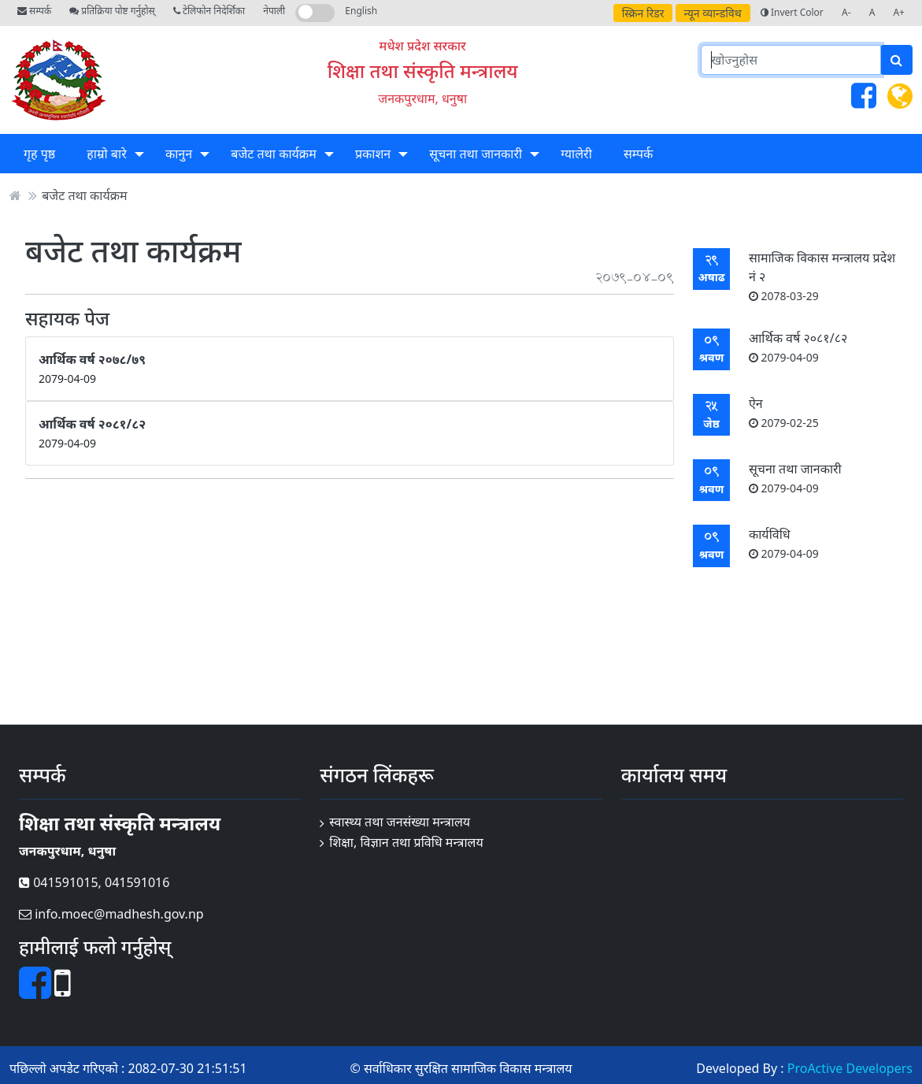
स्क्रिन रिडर (643, 13)
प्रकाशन (373, 153)
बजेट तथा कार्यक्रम (273, 153)
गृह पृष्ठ (39, 153)
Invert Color (792, 12)
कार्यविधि (784, 543)
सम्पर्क (34, 10)
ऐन (784, 412)
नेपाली (274, 10)
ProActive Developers (850, 1068)
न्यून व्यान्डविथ (713, 13)
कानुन (178, 153)
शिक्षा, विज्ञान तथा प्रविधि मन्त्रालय (406, 842)
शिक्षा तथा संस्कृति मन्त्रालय (423, 71)
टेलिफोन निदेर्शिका (209, 10)
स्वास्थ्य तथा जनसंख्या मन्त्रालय (399, 821)
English (361, 10)
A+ (899, 12)
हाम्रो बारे (106, 153)
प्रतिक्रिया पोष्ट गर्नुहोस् (111, 10)
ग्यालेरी (576, 153)
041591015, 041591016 (94, 882)
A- (846, 12)
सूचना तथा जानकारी (475, 153)
